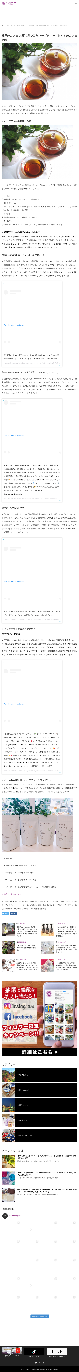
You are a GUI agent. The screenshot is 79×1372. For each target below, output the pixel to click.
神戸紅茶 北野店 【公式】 (14, 771)
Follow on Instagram (39, 1316)
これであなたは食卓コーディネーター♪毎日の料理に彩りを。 (26, 948)
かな (6, 619)
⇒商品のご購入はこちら (11, 894)
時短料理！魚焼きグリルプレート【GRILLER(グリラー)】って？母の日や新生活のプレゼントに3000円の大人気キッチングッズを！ (47, 1191)
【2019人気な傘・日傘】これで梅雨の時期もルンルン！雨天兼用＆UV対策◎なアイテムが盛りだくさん (46, 1174)
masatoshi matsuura (11, 363)
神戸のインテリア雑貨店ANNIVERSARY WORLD (35, 1369)
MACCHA (7, 498)
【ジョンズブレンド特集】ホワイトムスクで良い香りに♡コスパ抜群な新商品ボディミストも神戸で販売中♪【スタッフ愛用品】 (66, 931)
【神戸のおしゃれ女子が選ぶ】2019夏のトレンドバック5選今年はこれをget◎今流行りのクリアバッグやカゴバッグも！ (26, 931)
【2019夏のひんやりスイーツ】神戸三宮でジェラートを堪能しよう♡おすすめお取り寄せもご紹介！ (46, 1157)
